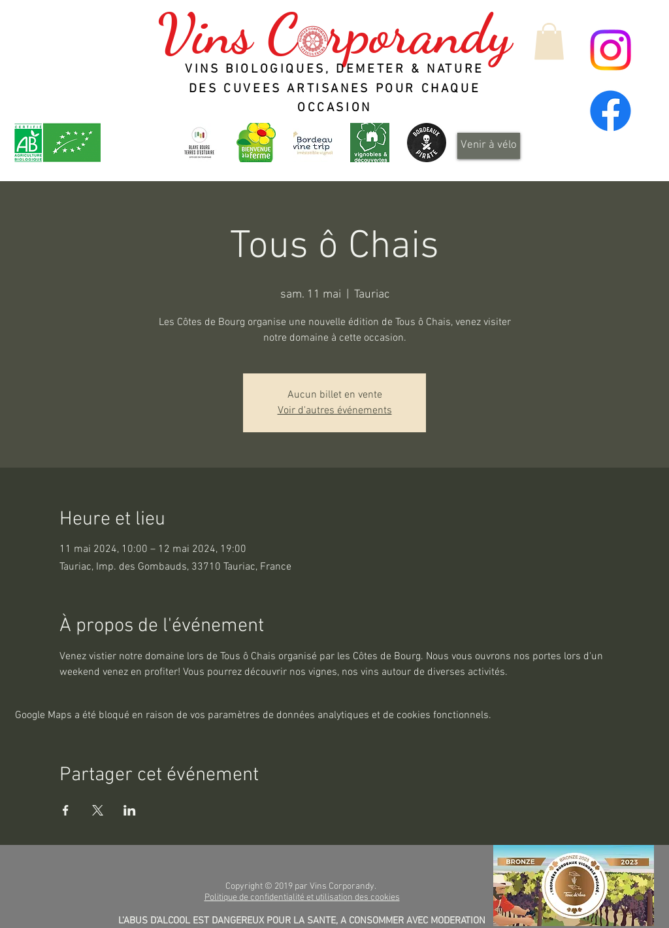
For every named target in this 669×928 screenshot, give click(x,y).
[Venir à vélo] (488, 146)
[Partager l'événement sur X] (97, 810)
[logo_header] (256, 142)
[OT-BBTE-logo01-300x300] (199, 142)
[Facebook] (610, 111)
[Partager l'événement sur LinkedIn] (129, 810)
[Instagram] (610, 50)
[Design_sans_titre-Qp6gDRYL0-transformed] (426, 142)
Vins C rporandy (334, 34)
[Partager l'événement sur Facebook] (65, 810)
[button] (549, 41)
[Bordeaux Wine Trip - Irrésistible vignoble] (313, 142)
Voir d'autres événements (335, 410)
